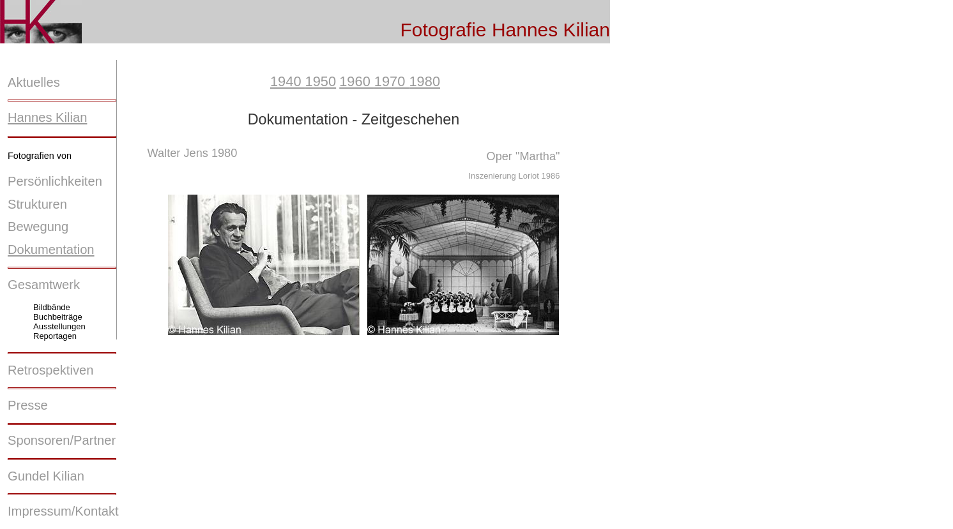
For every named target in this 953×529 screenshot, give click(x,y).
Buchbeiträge (57, 317)
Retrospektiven (50, 370)
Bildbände (51, 307)
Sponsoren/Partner (62, 440)
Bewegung (38, 227)
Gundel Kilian (46, 476)
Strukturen (37, 204)
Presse (28, 405)
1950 (321, 81)
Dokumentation (51, 249)
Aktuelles (34, 82)
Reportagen (55, 336)
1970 (391, 81)
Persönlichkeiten (55, 181)
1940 (287, 81)
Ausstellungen (59, 326)
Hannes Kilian (47, 117)
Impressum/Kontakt (63, 511)
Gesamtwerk (44, 285)
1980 (424, 81)
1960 (356, 81)
